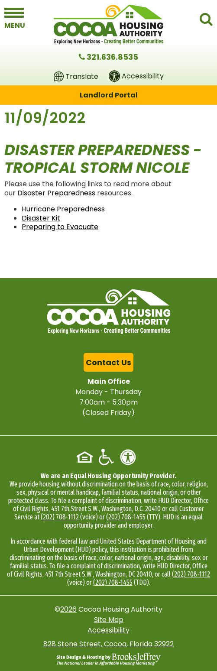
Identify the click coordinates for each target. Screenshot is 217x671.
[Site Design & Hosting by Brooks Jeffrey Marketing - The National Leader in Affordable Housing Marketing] (109, 659)
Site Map (108, 620)
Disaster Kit (41, 218)
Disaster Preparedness (56, 193)
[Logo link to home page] (108, 24)
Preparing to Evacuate (60, 227)
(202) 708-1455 (126, 517)
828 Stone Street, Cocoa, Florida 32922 (108, 644)
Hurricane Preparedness (63, 209)
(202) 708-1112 (60, 517)
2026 (68, 609)
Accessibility (108, 630)
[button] (14, 18)
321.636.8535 (112, 57)
